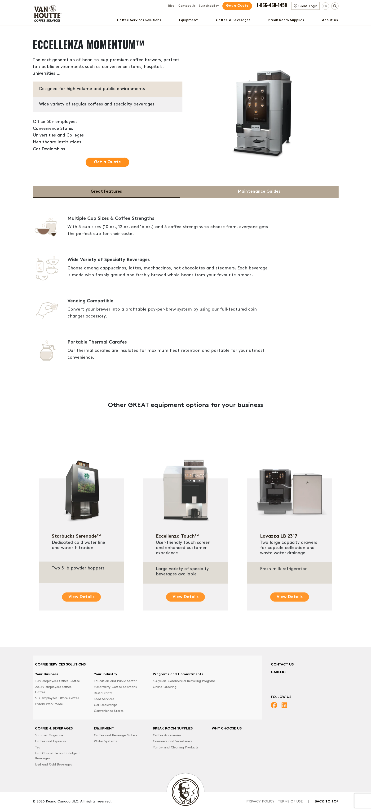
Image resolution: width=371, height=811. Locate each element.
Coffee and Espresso (50, 741)
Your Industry (105, 674)
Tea (37, 747)
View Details (81, 617)
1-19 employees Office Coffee (57, 681)
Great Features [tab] (106, 191)
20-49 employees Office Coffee (53, 690)
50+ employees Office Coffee (57, 698)
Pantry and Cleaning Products (176, 747)
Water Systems (105, 741)
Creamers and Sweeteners (172, 741)
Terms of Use (290, 801)
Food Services (104, 699)
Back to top (327, 801)
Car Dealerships (105, 705)
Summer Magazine (49, 735)
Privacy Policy (260, 801)
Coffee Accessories (167, 735)
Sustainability (209, 6)
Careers (278, 672)
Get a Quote (237, 6)
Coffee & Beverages (233, 20)
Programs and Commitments (178, 674)
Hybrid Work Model (49, 704)
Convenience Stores (109, 711)
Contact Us (186, 6)
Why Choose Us (227, 728)
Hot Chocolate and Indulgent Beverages (57, 756)
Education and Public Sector (115, 681)
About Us (330, 20)
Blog (171, 6)
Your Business (46, 674)
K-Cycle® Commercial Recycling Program (184, 681)
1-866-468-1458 (271, 5)
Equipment (188, 20)
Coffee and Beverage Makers (115, 735)
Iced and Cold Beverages (53, 764)
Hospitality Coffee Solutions (115, 687)
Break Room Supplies (286, 20)
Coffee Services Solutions (139, 20)
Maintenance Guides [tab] (259, 191)
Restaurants (103, 693)
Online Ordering (165, 687)
